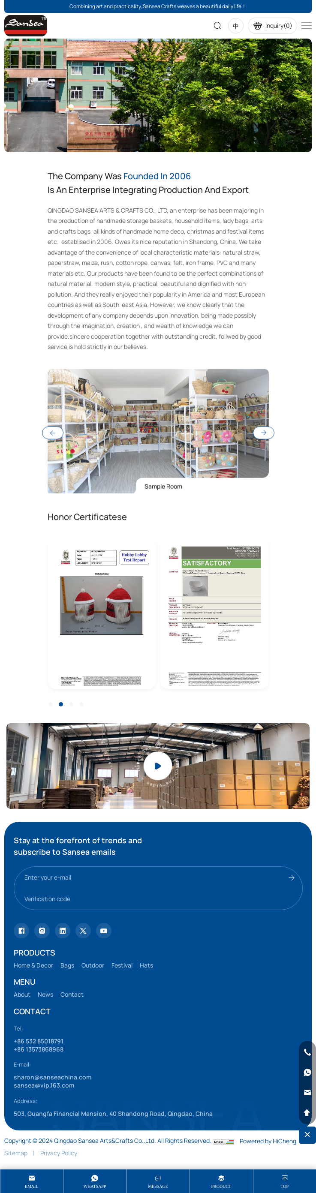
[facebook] (62, 930)
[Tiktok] (21, 930)
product (221, 1186)
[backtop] (307, 1112)
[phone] (307, 1052)
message (158, 1186)
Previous (52, 491)
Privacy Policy (58, 1153)
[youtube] (83, 930)
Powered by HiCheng (268, 1141)
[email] (307, 1092)
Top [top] (284, 1186)
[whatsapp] (307, 1072)
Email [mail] (32, 1186)
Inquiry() (272, 25)
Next (263, 491)
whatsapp (95, 1186)
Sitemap (15, 1153)
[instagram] (42, 930)
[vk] (103, 930)
